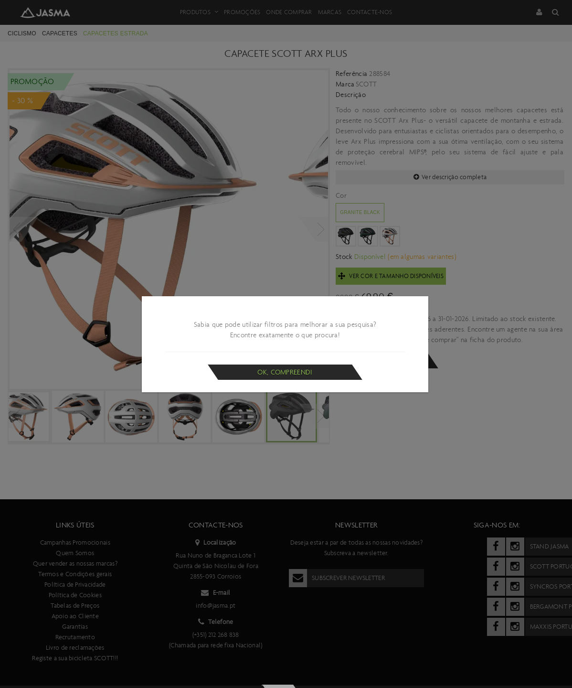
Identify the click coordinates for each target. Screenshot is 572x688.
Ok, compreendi (284, 372)
